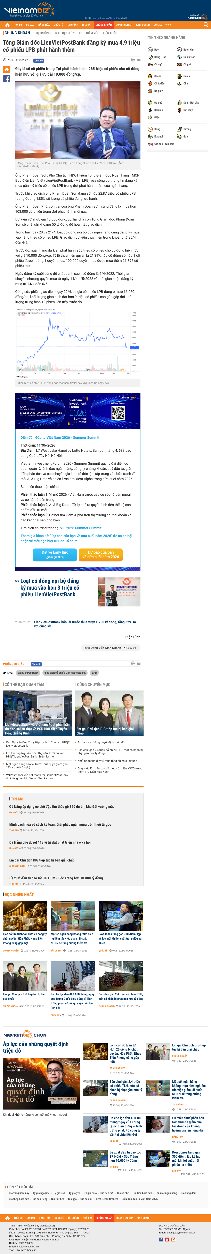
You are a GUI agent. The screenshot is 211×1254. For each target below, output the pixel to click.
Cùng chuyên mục (93, 684)
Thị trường (42, 33)
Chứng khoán (17, 32)
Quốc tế (103, 950)
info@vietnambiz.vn (28, 1246)
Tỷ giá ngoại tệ (41, 1193)
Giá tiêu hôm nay (142, 1193)
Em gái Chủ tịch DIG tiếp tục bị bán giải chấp (105, 731)
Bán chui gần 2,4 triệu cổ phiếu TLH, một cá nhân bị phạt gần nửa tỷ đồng (110, 751)
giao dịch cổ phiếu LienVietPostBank (65, 672)
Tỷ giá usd (59, 1193)
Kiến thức (110, 33)
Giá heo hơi (106, 1193)
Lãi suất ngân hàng (166, 1193)
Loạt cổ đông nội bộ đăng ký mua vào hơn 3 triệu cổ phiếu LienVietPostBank (50, 587)
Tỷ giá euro (90, 1193)
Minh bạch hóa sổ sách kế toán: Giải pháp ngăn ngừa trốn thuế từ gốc (60, 824)
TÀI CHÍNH (72, 25)
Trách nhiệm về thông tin (22, 1250)
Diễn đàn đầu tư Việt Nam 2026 (140, 1199)
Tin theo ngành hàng (166, 37)
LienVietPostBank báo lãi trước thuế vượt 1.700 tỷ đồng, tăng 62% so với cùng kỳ (85, 624)
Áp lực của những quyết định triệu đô (101, 742)
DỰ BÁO (30, 25)
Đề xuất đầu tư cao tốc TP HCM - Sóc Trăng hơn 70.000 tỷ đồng (56, 878)
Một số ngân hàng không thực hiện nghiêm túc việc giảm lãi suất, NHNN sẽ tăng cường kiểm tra (72, 938)
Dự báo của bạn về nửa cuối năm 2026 (101, 554)
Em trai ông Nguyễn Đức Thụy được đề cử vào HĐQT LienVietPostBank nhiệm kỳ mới (35, 755)
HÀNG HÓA (44, 25)
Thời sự (13, 830)
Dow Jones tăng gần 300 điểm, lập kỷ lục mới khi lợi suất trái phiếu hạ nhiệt (120, 938)
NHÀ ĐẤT (87, 25)
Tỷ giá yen (74, 1193)
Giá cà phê (123, 1193)
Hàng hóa (177, 1136)
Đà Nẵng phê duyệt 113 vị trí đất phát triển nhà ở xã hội (50, 842)
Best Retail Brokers (107, 1199)
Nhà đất (14, 812)
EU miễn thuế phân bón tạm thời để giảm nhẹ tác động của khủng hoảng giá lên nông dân (188, 1124)
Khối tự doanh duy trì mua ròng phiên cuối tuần (107, 761)
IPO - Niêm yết (89, 33)
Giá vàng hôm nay (19, 1193)
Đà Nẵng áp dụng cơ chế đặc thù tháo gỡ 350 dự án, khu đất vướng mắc (62, 807)
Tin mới (18, 799)
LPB (94, 672)
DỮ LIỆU (158, 25)
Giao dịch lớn (65, 33)
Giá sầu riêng (39, 1199)
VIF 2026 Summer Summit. (81, 528)
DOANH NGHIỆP (124, 25)
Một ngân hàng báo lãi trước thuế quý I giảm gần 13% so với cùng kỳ (37, 766)
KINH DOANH (143, 25)
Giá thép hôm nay (19, 1199)
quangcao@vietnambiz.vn (181, 1232)
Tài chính (56, 950)
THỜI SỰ (17, 25)
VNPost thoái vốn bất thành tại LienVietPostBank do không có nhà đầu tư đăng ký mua (37, 777)
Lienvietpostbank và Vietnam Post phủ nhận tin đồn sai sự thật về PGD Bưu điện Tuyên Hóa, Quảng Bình (37, 729)
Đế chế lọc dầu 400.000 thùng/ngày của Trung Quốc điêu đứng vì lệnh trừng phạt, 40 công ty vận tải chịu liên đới (72, 1001)
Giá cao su (86, 1199)
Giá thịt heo (57, 1199)
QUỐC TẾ (58, 25)
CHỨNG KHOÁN (104, 25)
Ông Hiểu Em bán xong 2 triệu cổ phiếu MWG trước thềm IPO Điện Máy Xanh (110, 770)
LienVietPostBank (28, 672)
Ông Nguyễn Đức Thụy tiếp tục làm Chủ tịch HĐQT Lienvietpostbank (38, 744)
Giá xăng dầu (188, 1193)
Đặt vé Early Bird (55, 554)
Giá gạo (72, 1199)
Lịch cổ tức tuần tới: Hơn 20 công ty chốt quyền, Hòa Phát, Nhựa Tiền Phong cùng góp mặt (25, 938)
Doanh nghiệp (11, 950)
